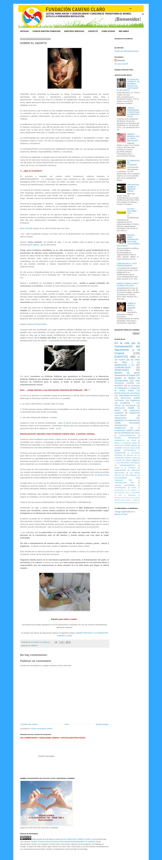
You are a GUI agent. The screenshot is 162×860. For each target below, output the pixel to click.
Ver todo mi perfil (121, 64)
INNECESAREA (120, 470)
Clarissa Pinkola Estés (37, 324)
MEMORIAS (132, 495)
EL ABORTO (33, 645)
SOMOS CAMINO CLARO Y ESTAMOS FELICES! (128, 284)
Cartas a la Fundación (125, 468)
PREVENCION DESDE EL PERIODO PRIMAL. (133, 188)
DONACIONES (122, 370)
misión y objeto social (57, 439)
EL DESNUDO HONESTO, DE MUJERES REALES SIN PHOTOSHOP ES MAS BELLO (128, 84)
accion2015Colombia (121, 502)
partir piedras (33, 245)
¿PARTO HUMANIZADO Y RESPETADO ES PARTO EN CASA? (133, 112)
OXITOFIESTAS (120, 488)
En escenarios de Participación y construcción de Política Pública (127, 388)
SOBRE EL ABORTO (131, 304)
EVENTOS (121, 356)
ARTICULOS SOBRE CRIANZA (126, 445)
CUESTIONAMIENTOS (127, 435)
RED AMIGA (124, 31)
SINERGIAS (135, 400)
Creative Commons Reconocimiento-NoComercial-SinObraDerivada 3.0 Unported (63, 842)
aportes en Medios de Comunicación (127, 379)
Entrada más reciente (29, 724)
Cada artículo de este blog (42, 839)
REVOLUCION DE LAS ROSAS (127, 393)
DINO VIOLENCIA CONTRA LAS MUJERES (127, 383)
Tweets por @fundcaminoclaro (126, 51)
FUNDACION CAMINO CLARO (78, 839)
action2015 (133, 502)
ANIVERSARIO (119, 490)
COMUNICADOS (123, 367)
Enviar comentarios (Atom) (41, 729)
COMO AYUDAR (108, 31)
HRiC (120, 495)
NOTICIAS (24, 31)
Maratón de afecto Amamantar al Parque (127, 374)
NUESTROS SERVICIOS (74, 31)
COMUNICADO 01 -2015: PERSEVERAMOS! (127, 265)
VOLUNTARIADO (124, 433)
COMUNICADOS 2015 (124, 483)
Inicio (67, 724)
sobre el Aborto (64, 423)
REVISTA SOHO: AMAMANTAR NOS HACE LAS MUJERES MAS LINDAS (128, 240)
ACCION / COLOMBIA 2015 (131, 211)
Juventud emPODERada (125, 485)
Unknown (121, 60)
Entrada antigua (102, 724)
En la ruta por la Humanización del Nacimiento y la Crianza (127, 348)
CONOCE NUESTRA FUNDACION (46, 31)
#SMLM (137, 433)
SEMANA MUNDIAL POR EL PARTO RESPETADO (133, 137)
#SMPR (133, 487)
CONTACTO (93, 31)
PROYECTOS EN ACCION (123, 497)
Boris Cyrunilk (26, 228)
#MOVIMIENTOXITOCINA (129, 396)
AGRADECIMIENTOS (127, 465)
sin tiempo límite (102, 475)
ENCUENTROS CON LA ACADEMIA (127, 492)
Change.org (119, 512)
